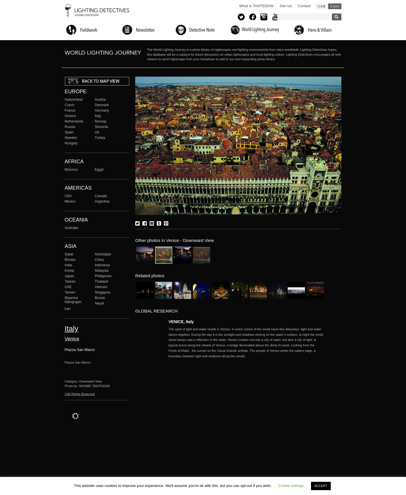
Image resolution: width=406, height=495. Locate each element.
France (70, 110)
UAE (68, 287)
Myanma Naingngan (73, 300)
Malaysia (102, 271)
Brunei (100, 298)
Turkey (100, 138)
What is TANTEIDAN (256, 6)
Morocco (71, 170)
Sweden (71, 138)
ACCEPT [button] (320, 486)
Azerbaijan (103, 254)
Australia (71, 228)
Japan (69, 276)
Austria (100, 100)
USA (68, 196)
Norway (101, 121)
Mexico (70, 201)
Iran (68, 309)
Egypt (99, 170)
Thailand (101, 281)
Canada (101, 196)
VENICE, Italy (181, 321)
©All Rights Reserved (80, 394)
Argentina (102, 201)
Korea (69, 271)
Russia (70, 127)
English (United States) (334, 6)
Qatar (69, 254)
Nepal (99, 303)
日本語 (321, 6)
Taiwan (70, 281)
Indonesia (102, 265)
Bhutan (70, 260)
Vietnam (101, 287)
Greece (70, 116)
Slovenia (101, 127)
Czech (69, 105)
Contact (304, 6)
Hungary (71, 143)
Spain (69, 132)
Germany (102, 110)
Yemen (70, 292)
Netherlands (74, 121)
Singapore (103, 292)
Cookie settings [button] (291, 486)
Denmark (102, 105)
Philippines (103, 276)
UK (97, 132)
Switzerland (73, 100)
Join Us (285, 6)
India (68, 265)
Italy (98, 116)
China (99, 260)
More (246, 343)
